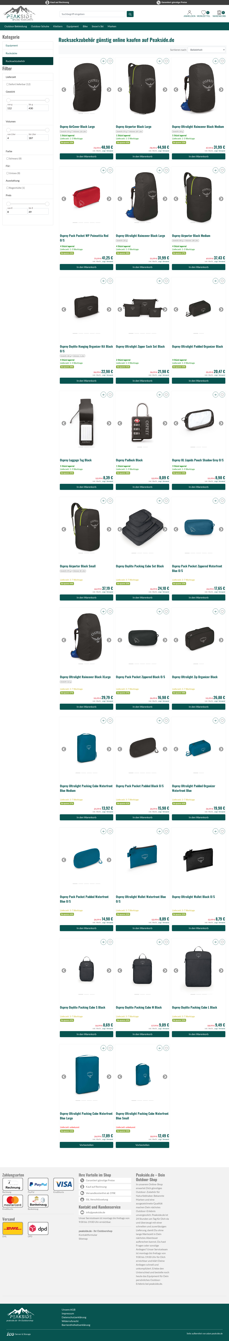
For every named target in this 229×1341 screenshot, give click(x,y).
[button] (103, 61)
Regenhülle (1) (17, 187)
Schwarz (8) (15, 158)
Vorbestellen (87, 1144)
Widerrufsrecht (70, 1321)
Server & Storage (18, 1334)
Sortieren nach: (178, 49)
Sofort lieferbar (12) (20, 84)
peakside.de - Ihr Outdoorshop (19, 1320)
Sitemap (83, 1238)
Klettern (57, 26)
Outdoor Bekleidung (15, 26)
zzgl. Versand (107, 151)
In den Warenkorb (86, 156)
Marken (112, 26)
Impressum (68, 1313)
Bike (85, 26)
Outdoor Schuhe (40, 26)
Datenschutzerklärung (74, 1317)
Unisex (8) (14, 173)
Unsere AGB (68, 1309)
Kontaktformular (88, 1234)
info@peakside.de (95, 1212)
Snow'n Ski (98, 26)
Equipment (73, 26)
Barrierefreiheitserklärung (76, 1324)
